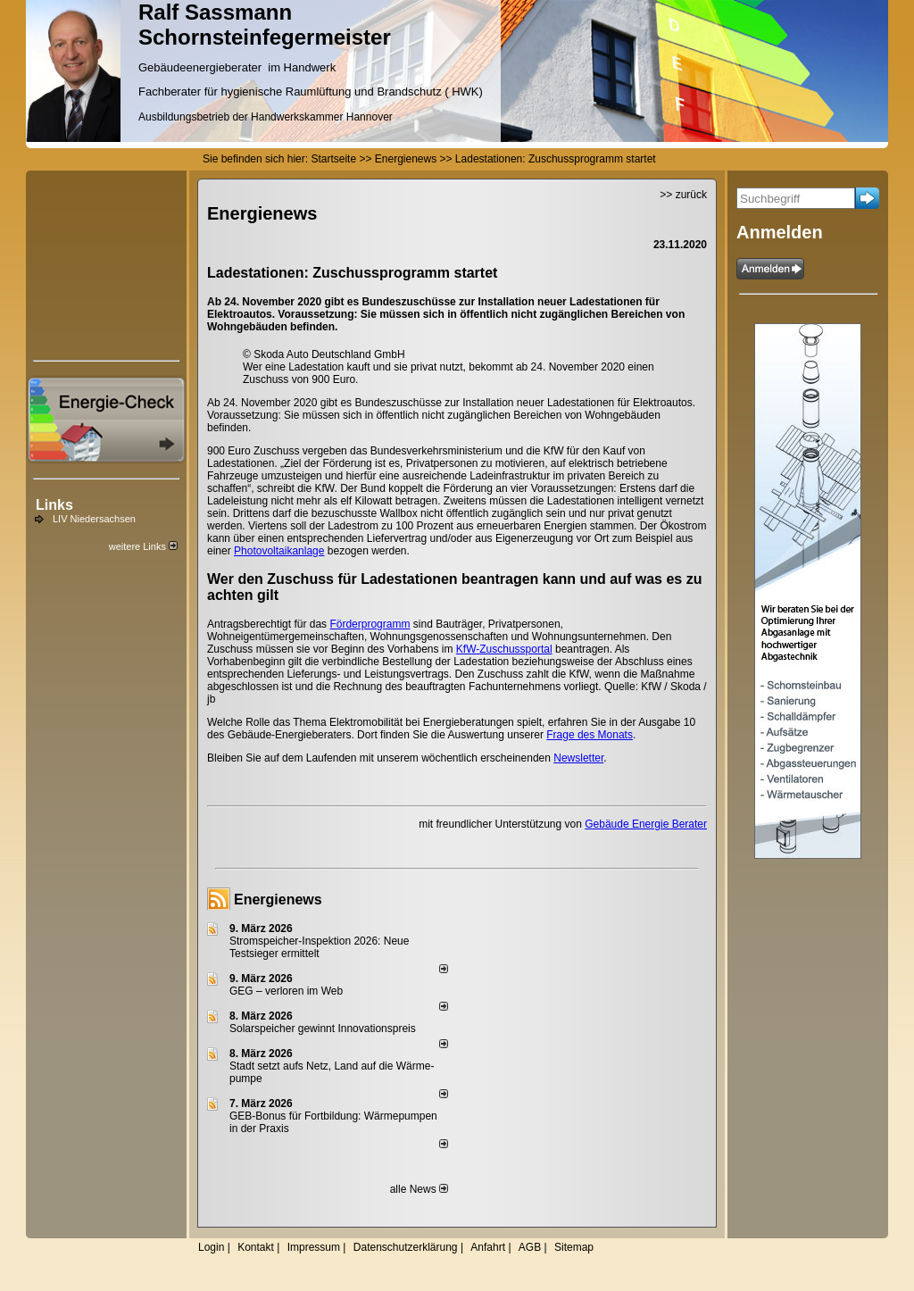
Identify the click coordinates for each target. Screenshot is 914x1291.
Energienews (278, 899)
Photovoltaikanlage (279, 551)
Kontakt (255, 1247)
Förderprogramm (369, 624)
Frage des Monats (589, 735)
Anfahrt (487, 1247)
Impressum (313, 1247)
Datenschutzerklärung (405, 1247)
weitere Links (143, 546)
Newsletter (578, 758)
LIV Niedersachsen (94, 518)
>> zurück (683, 194)
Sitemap (574, 1247)
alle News (419, 1189)
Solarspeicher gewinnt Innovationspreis (322, 1028)
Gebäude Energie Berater (646, 824)
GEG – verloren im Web (286, 991)
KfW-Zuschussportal (504, 649)
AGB (530, 1247)
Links (54, 504)
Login (211, 1247)
